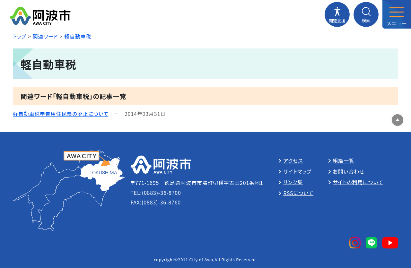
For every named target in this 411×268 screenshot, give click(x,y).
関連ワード (45, 36)
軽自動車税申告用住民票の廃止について (61, 113)
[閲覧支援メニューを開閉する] (337, 14)
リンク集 (293, 182)
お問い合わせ (349, 171)
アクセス (293, 160)
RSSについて (298, 193)
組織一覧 (343, 160)
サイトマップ (297, 171)
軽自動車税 (77, 36)
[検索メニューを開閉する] (366, 14)
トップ (19, 36)
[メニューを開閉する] (396, 14)
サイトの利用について (358, 182)
